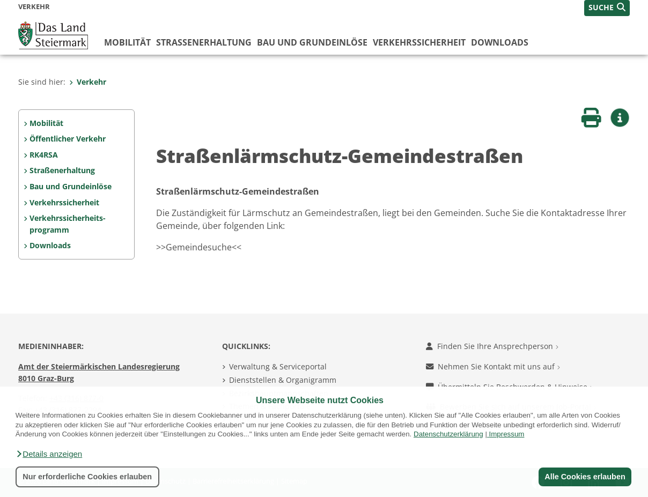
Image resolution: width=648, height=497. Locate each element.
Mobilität (127, 42)
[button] (49, 454)
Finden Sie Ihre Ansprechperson (492, 346)
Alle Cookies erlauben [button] (584, 476)
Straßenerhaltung (204, 42)
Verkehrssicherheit (419, 42)
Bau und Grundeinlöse (312, 42)
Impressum (507, 434)
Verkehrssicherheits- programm (68, 224)
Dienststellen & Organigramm (282, 380)
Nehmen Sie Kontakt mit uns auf (493, 366)
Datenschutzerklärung (448, 434)
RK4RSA (44, 155)
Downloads (499, 42)
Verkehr (87, 82)
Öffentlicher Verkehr (68, 138)
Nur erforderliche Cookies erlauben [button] (87, 476)
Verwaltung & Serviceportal (278, 366)
